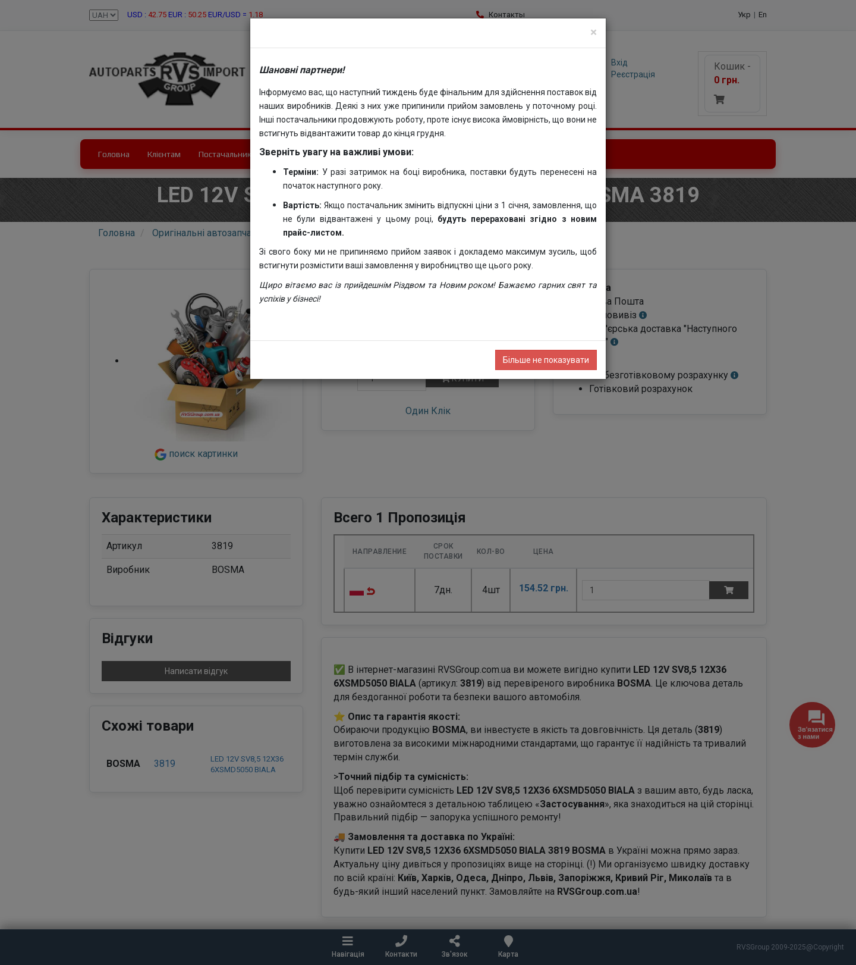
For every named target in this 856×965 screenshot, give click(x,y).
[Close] (593, 32)
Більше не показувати (546, 360)
